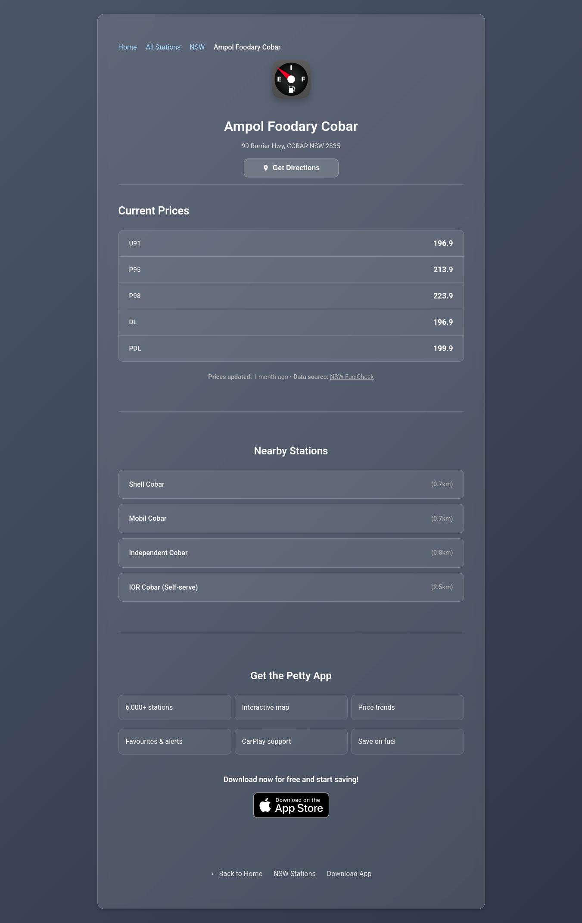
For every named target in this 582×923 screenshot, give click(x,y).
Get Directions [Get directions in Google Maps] (296, 167)
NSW (197, 47)
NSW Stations (295, 874)
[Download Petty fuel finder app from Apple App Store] (291, 805)
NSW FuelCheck (352, 377)
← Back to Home (236, 874)
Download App (349, 874)
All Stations (163, 47)
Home (127, 47)
